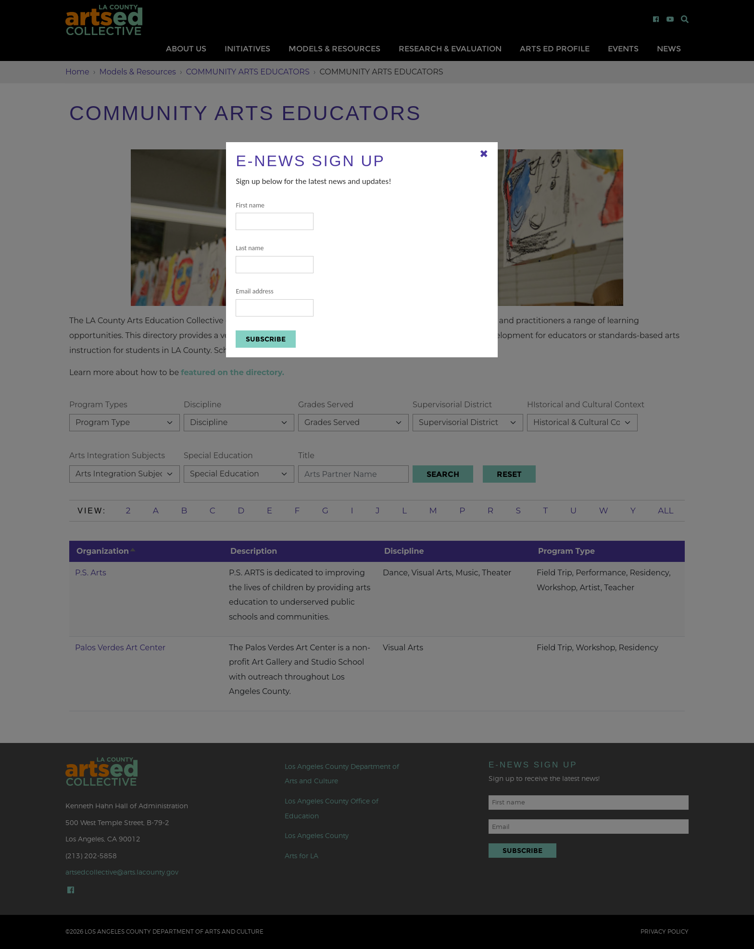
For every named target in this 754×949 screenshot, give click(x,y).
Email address (275, 301)
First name (275, 216)
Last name (275, 258)
